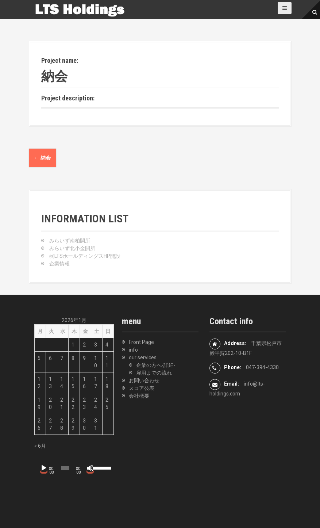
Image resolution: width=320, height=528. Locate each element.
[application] (72, 468)
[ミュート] (90, 468)
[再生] (43, 468)
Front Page (141, 342)
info (133, 350)
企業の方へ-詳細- (156, 365)
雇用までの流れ (154, 373)
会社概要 (139, 396)
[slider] (65, 468)
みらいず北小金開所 (72, 248)
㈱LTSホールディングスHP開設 (84, 256)
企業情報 (59, 264)
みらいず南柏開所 (69, 241)
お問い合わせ (144, 380)
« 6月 (40, 446)
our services (143, 357)
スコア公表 (141, 388)
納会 (42, 158)
